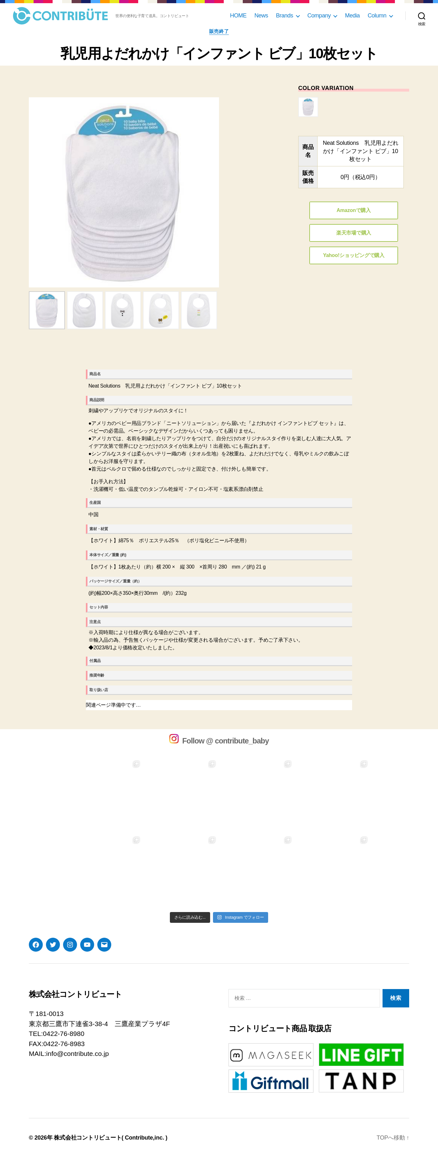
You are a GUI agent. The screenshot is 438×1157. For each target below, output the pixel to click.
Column (377, 15)
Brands (284, 15)
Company (319, 15)
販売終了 (219, 31)
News (261, 15)
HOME (238, 15)
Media (352, 15)
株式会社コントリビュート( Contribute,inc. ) (110, 1138)
